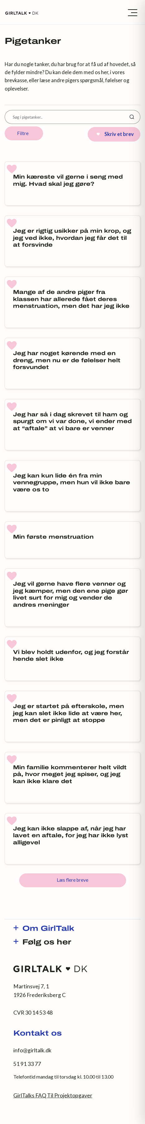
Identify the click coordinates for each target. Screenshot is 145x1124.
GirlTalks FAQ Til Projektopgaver (52, 1095)
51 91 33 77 (27, 1064)
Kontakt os (37, 1033)
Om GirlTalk (48, 929)
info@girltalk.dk (32, 1050)
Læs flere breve (72, 880)
